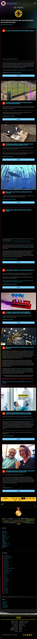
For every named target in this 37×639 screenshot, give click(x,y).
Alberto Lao (6, 577)
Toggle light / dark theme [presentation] (35, 3)
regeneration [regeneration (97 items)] (12, 522)
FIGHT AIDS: (13, 627)
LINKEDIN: (12, 622)
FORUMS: (16, 631)
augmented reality (5, 545)
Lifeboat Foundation (7, 634)
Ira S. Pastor (6, 591)
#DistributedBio (30, 280)
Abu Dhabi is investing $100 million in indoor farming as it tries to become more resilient (19, 103)
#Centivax (22, 280)
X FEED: (13, 624)
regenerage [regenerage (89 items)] (8, 522)
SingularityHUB (4, 607)
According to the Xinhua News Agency (17, 369)
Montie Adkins (6, 590)
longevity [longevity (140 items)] (27, 521)
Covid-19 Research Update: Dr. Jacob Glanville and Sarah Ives (20, 270)
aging (3, 539)
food (10, 116)
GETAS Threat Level (18, 618)
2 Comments (15, 284)
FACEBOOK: (12, 621)
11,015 (19, 498)
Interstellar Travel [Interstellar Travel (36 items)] (11, 521)
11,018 (30, 498)
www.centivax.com (15, 280)
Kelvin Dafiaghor (7, 116)
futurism (10, 487)
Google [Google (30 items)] (25, 520)
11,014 (16, 498)
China (23, 381)
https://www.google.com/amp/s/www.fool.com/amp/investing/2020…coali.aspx (17, 419)
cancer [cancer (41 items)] (7, 520)
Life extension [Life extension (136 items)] (19, 521)
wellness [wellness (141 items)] (18, 524)
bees (3, 547)
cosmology (10, 72)
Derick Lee (5, 576)
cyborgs (13, 259)
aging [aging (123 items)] (3, 518)
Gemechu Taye (6, 564)
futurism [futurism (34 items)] (24, 520)
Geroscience (4, 601)
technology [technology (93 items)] (27, 522)
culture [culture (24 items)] (12, 520)
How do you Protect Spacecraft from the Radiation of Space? (20, 31)
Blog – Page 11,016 (18, 7)
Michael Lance (6, 587)
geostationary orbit (30, 376)
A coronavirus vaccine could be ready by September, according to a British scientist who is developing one (18, 312)
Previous (5, 498)
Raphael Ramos (6, 579)
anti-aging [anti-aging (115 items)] (10, 518)
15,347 (15, 500)
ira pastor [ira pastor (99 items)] (15, 521)
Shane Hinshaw (6, 578)
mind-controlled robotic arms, (19, 246)
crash (25, 381)
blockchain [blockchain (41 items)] (2, 520)
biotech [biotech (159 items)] (26, 518)
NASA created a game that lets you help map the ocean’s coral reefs (19, 192)
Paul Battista (6, 563)
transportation (14, 199)
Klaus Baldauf (6, 572)
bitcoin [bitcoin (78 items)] (34, 518)
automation (4, 546)
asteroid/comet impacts (6, 543)
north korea (29, 381)
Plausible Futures (5, 606)
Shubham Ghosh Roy (7, 557)
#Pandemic (20, 281)
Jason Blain (6, 588)
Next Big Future (4, 604)
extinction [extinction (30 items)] (19, 520)
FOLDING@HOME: (12, 628)
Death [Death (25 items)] (13, 520)
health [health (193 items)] (27, 520)
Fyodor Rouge (6, 199)
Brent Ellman (6, 156)
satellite (5, 383)
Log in (3, 24)
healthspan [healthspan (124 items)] (32, 520)
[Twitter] (25, 635)
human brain (14, 254)
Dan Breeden (6, 560)
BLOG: (20, 624)
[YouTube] (29, 635)
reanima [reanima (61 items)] (4, 522)
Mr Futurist (4, 603)
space (16, 381)
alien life (3, 540)
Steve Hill (5, 583)
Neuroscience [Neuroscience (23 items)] (32, 521)
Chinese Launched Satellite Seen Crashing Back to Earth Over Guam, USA (20, 347)
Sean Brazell (6, 582)
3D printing (4, 531)
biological (10, 259)
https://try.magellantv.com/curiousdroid (25, 70)
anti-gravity (4, 541)
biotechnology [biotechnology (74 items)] (30, 518)
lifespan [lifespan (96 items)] (24, 521)
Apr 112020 (3, 31)
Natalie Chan (6, 581)
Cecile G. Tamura (6, 573)
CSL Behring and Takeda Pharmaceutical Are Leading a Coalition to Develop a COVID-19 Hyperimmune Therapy (18, 413)
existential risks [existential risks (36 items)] (16, 520)
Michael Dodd (6, 72)
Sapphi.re (16, 634)
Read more (18, 76)
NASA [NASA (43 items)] (30, 521)
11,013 (13, 498)
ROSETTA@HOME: (12, 630)
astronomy (9, 381)
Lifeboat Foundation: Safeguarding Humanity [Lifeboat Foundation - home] (16, 3)
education (13, 72)
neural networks (30, 246)
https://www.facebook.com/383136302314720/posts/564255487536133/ (16, 241)
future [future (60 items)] (22, 520)
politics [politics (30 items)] (34, 521)
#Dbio (26, 280)
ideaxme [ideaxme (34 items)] (3, 521)
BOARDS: (20, 625)
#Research (11, 281)
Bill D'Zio (6, 381)
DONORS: (15, 625)
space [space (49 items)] (21, 522)
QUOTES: (20, 631)
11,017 (27, 498)
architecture (4, 542)
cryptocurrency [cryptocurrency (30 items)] (10, 520)
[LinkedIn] (27, 635)
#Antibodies (15, 281)
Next (20, 500)
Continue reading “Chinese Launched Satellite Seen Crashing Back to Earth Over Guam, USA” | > (18, 379)
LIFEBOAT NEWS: (21, 621)
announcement (18, 360)
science (14, 381)
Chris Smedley (6, 592)
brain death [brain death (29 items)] (5, 520)
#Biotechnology (5, 281)
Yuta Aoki (5, 574)
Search (35, 506)
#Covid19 (29, 274)
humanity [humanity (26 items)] (35, 520)
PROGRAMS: (20, 628)
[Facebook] (23, 635)
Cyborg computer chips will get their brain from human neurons (18, 210)
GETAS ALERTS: (21, 622)
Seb (4, 586)
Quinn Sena (6, 559)
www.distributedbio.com (7, 280)
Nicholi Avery (6, 259)
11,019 (33, 498)
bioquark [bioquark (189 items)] (23, 518)
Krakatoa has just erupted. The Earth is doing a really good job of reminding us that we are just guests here (20, 471)
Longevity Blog (4, 602)
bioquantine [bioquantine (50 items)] (18, 518)
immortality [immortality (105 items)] (6, 521)
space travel (19, 72)
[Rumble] (31, 635)
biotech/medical (11, 156)
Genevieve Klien (6, 555)
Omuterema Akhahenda (8, 570)
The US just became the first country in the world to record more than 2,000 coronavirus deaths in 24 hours (19, 144)
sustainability (13, 116)
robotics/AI (16, 72)
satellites (12, 381)
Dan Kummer (6, 569)
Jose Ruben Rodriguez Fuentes (9, 568)
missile (27, 381)
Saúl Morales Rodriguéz (8, 556)
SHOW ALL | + (3, 594)
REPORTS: (20, 627)
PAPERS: (20, 630)
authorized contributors (8, 24)
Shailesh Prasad (6, 561)
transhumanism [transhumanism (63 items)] (32, 522)
